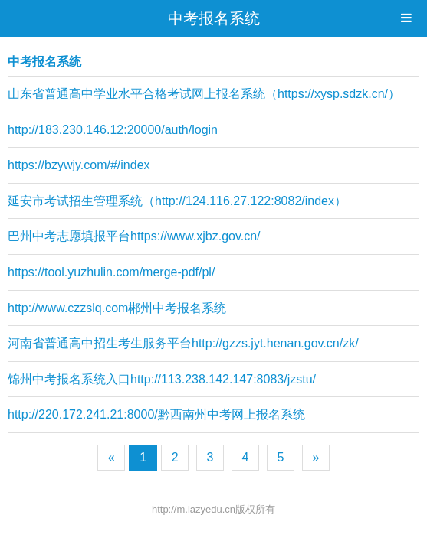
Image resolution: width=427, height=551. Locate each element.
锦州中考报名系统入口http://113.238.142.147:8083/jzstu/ (162, 379)
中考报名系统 (214, 18)
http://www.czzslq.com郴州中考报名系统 (117, 308)
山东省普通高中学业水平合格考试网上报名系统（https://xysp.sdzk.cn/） (204, 93)
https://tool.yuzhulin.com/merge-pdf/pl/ (111, 272)
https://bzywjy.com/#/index (79, 164)
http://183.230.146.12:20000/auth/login (113, 129)
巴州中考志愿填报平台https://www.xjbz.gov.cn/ (134, 236)
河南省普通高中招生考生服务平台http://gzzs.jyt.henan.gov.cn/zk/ (183, 343)
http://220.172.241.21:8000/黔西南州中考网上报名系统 (156, 414)
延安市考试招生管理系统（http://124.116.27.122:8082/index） (177, 200)
